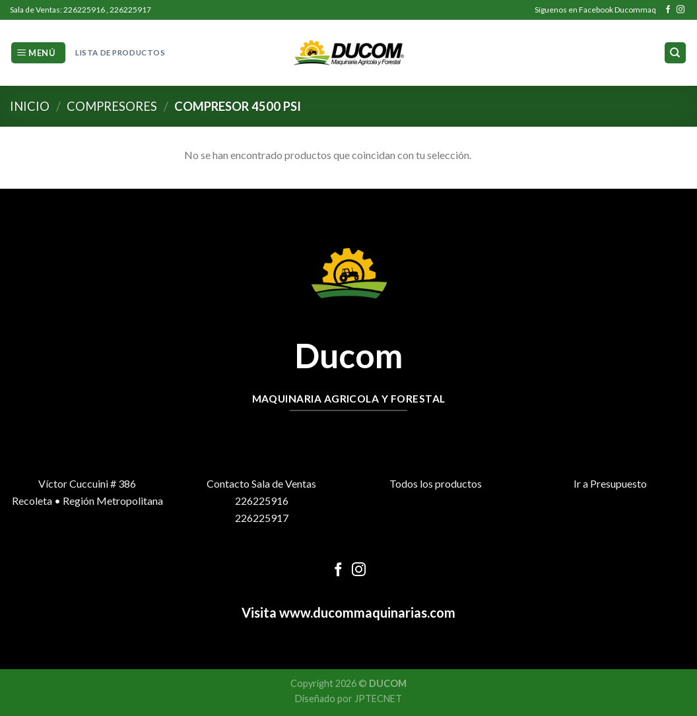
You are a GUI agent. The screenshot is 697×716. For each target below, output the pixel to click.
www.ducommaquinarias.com (366, 612)
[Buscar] (675, 53)
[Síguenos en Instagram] (680, 10)
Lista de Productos (120, 52)
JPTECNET (378, 698)
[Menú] (38, 53)
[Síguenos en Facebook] (668, 10)
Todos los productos (435, 483)
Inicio (30, 106)
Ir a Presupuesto (610, 483)
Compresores (112, 106)
